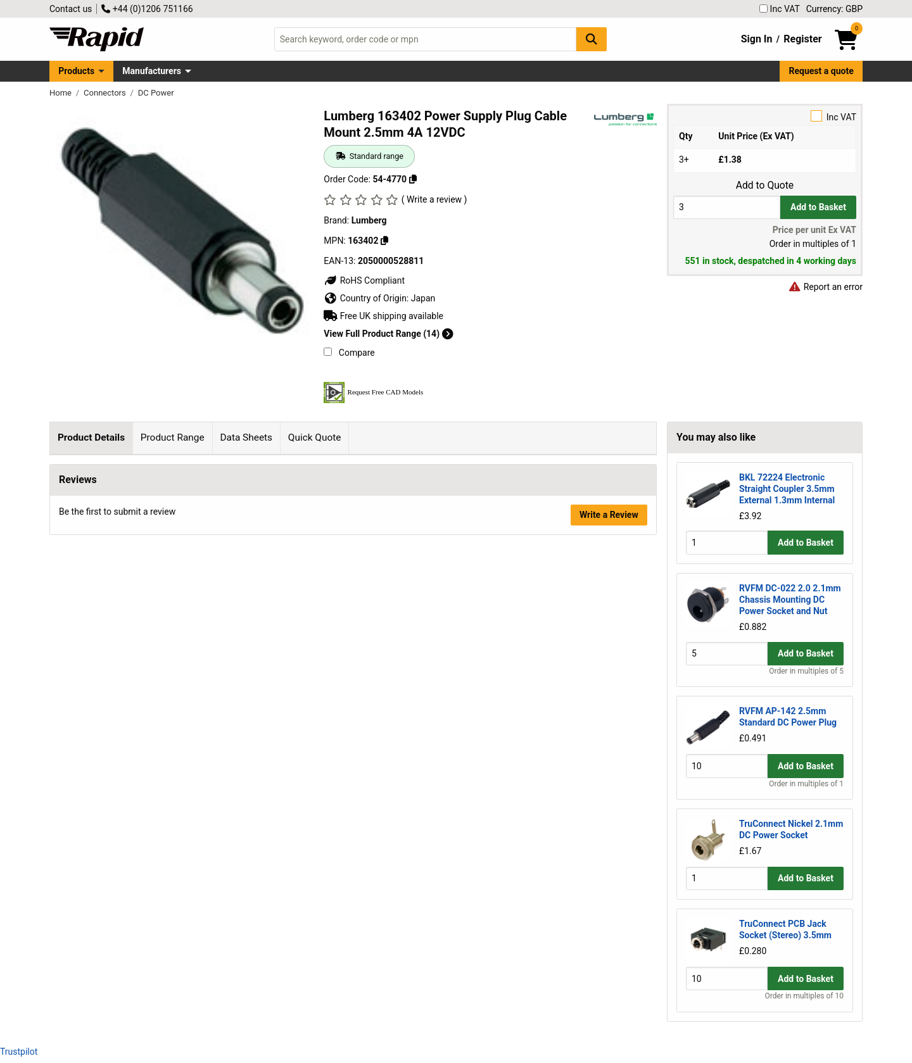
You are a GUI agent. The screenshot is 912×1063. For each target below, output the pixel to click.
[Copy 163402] (384, 240)
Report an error (825, 286)
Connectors (106, 92)
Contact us (70, 9)
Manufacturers (151, 71)
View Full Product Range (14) (388, 334)
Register (802, 39)
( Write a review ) (434, 199)
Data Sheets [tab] (246, 437)
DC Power (156, 92)
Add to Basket (818, 207)
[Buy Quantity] (726, 207)
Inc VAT (779, 8)
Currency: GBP (834, 8)
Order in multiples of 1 (806, 783)
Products (76, 71)
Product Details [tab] (91, 437)
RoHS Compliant (364, 280)
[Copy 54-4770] (413, 179)
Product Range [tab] (173, 437)
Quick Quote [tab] (314, 437)
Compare (349, 353)
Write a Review (609, 707)
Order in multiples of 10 (804, 995)
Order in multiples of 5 (806, 671)
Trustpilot (18, 1052)
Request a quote (821, 71)
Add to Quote (765, 185)
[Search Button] (591, 39)
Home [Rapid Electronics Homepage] (61, 92)
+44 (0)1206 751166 (147, 9)
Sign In (757, 39)
